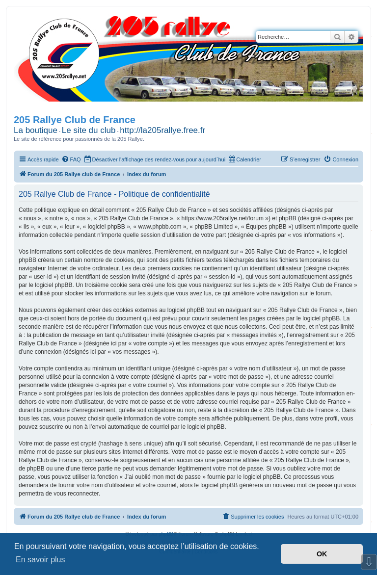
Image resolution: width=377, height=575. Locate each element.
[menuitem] (71, 159)
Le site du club (89, 130)
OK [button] (322, 554)
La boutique (35, 130)
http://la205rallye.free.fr (162, 130)
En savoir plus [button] (40, 559)
